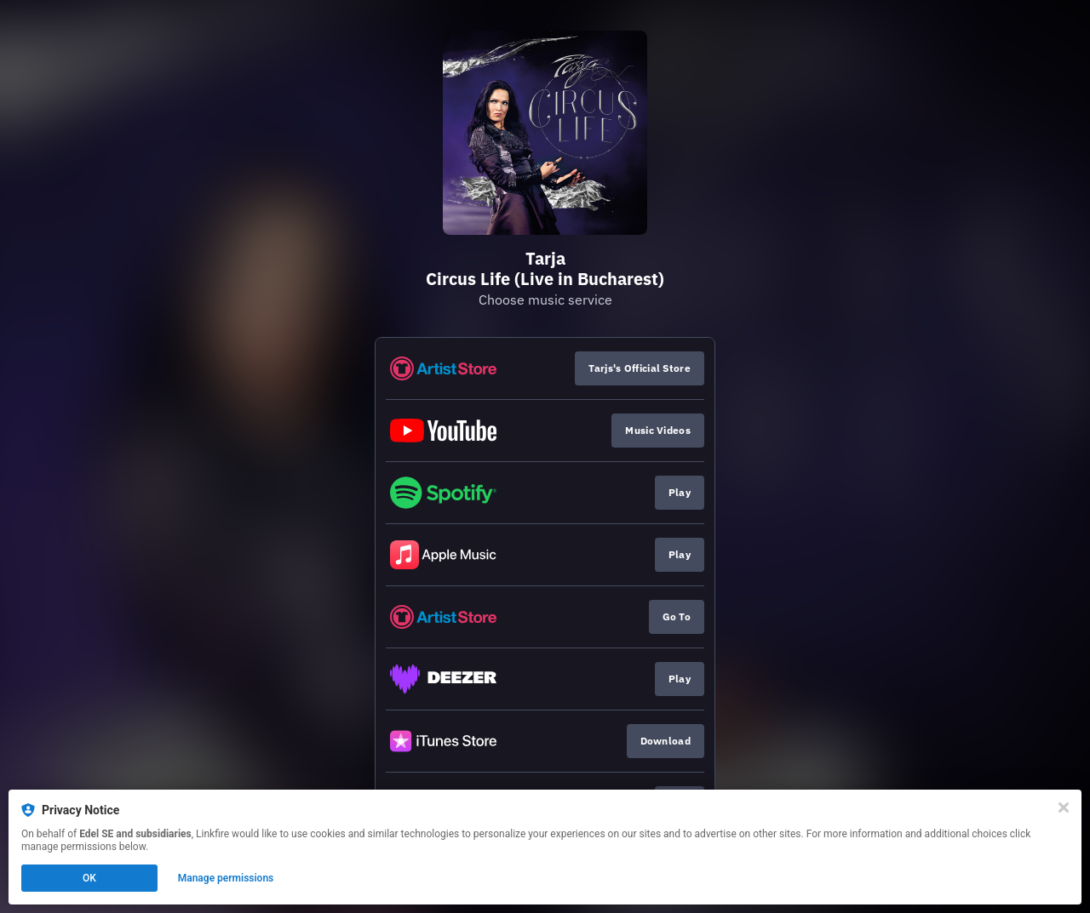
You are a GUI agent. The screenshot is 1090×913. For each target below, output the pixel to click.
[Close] (1063, 807)
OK (89, 878)
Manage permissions (226, 878)
